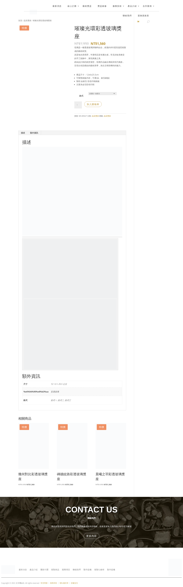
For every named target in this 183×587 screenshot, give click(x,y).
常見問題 (44, 583)
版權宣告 (74, 583)
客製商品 (55, 569)
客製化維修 (99, 569)
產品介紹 (132, 6)
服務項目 (66, 569)
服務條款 (53, 583)
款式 (81, 95)
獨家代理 (44, 569)
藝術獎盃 (87, 6)
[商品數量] (78, 104)
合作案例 (147, 6)
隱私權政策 (64, 583)
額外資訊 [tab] (34, 132)
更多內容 (91, 536)
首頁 (20, 20)
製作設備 (87, 569)
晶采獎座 (27, 20)
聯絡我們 (77, 569)
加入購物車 (93, 104)
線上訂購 (72, 6)
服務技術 (117, 6)
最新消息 (57, 6)
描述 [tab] (23, 132)
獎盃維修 (102, 6)
